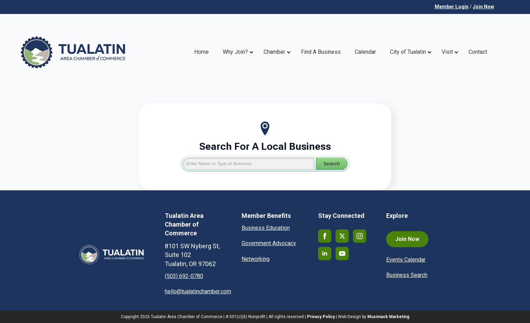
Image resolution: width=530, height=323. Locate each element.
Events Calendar (406, 259)
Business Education (266, 228)
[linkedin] (324, 253)
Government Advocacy (269, 243)
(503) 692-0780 (184, 276)
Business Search (406, 275)
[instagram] (359, 236)
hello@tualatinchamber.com (198, 291)
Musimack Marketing (388, 316)
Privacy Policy (321, 316)
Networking (256, 259)
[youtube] (342, 253)
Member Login (452, 6)
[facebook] (324, 236)
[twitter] (342, 236)
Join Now (483, 6)
